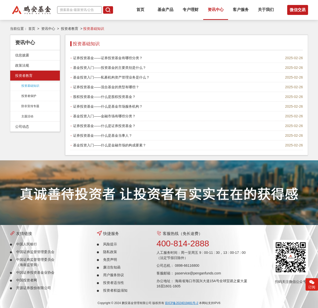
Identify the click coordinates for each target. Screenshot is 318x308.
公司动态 (22, 127)
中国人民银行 (26, 244)
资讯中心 (216, 9)
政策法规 (22, 65)
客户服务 (241, 9)
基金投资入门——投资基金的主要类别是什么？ (109, 68)
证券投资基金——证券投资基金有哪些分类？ (108, 58)
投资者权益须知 (115, 290)
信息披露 (22, 55)
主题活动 (27, 116)
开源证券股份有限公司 (33, 288)
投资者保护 (28, 96)
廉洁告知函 (111, 267)
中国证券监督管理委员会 (35, 252)
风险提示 (110, 244)
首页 (140, 9)
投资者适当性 (113, 283)
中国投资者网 (26, 280)
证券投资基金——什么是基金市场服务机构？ (108, 106)
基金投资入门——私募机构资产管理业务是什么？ (111, 77)
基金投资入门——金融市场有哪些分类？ (104, 116)
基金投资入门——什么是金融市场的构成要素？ (109, 145)
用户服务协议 (113, 275)
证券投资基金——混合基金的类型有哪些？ (106, 87)
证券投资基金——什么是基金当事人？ (102, 135)
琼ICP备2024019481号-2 (181, 303)
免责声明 (110, 260)
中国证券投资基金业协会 (35, 272)
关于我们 (266, 9)
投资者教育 (69, 29)
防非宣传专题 (30, 106)
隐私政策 (110, 252)
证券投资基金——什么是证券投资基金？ (104, 126)
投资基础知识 (30, 86)
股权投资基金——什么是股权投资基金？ (104, 97)
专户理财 (191, 9)
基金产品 (165, 9)
